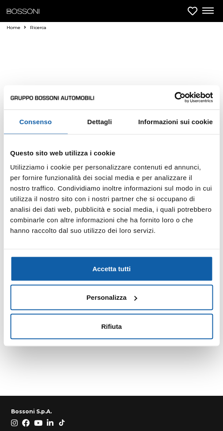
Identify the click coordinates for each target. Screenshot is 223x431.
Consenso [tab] (35, 121)
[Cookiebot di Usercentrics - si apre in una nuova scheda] (174, 97)
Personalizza (112, 297)
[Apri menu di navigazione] (207, 11)
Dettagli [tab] (99, 121)
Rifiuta (111, 326)
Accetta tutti (111, 268)
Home (16, 27)
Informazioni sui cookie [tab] (175, 121)
